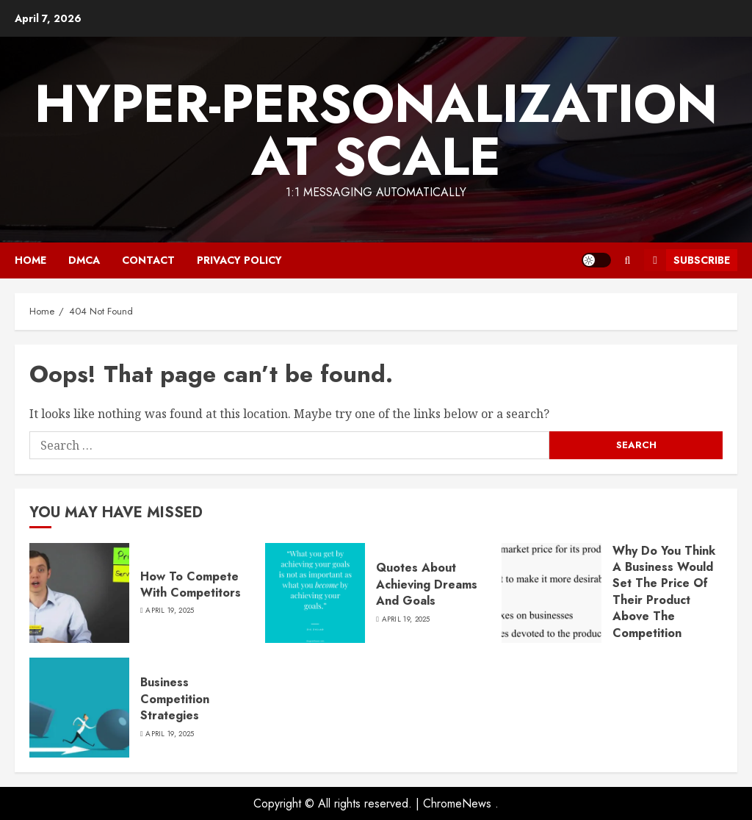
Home (30, 260)
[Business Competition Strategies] (79, 708)
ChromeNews (457, 803)
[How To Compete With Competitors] (79, 593)
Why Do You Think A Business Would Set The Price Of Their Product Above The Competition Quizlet (663, 600)
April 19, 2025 (169, 610)
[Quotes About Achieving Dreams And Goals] (315, 593)
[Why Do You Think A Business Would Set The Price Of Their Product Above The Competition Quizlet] (551, 593)
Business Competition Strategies (174, 699)
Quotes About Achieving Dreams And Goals (426, 584)
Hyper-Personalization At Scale (376, 130)
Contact (148, 260)
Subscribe (687, 260)
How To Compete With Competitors (190, 584)
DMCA (84, 260)
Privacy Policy (239, 260)
